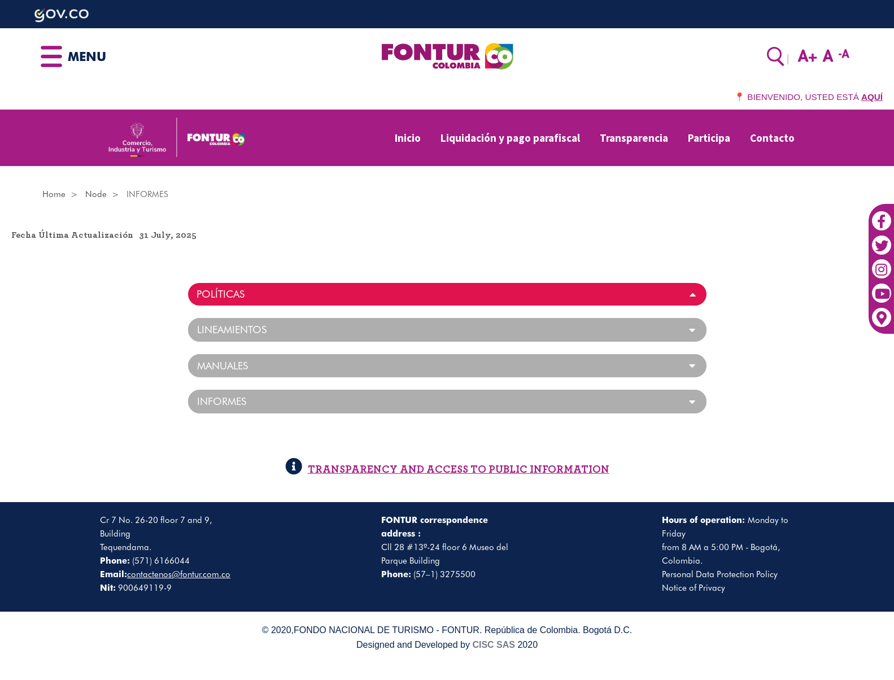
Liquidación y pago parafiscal (510, 138)
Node (96, 194)
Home (54, 194)
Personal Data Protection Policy (720, 574)
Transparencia (634, 138)
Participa (709, 138)
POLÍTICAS (221, 294)
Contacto (772, 138)
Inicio (408, 138)
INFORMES (221, 401)
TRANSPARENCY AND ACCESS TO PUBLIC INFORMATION (447, 469)
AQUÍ (872, 97)
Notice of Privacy (693, 588)
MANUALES (222, 366)
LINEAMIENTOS (232, 329)
